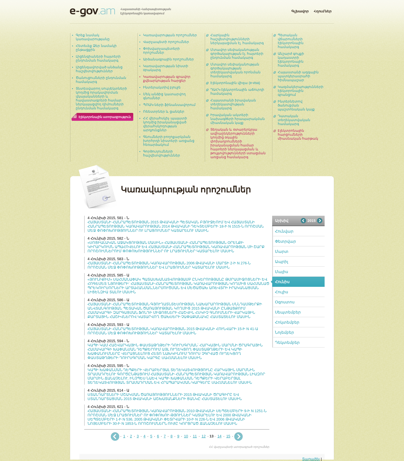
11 (195, 436)
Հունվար (284, 231)
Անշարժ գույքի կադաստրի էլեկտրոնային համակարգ (291, 59)
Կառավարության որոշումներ (170, 35)
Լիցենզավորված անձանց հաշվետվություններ (99, 69)
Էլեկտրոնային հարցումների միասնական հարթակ (298, 134)
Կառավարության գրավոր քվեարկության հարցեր (166, 79)
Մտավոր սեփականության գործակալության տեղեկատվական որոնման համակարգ (235, 70)
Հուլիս (281, 292)
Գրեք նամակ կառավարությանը (93, 37)
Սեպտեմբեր (288, 312)
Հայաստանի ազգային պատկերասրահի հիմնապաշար (298, 76)
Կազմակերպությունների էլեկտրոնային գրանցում (300, 91)
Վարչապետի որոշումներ (166, 42)
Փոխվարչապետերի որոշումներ (161, 50)
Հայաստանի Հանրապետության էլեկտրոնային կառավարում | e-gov (120, 12)
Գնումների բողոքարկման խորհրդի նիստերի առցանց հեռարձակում (168, 141)
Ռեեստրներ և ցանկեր (163, 111)
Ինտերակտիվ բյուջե (162, 87)
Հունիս (282, 282)
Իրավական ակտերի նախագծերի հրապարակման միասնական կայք (237, 119)
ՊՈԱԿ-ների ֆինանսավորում (169, 105)
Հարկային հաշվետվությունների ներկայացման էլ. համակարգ (237, 39)
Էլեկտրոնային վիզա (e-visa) (235, 83)
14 (219, 436)
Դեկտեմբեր (287, 342)
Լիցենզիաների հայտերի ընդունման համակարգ (98, 58)
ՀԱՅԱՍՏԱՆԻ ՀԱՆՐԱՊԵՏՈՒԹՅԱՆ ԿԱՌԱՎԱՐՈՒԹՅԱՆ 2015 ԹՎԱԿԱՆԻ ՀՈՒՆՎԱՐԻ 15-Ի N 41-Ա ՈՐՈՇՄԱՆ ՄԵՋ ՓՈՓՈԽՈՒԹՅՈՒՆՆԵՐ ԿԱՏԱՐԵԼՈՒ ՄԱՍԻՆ (173, 331)
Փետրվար (285, 241)
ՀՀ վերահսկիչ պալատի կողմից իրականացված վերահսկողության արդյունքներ (165, 124)
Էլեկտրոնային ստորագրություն (105, 117)
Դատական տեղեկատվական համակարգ (294, 120)
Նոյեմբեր (284, 332)
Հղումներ (322, 10)
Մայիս (281, 271)
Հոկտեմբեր (287, 322)
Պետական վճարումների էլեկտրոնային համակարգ (291, 41)
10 (186, 436)
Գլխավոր (300, 10)
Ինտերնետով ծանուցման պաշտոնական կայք (296, 105)
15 (228, 436)
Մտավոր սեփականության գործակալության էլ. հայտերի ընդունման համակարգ (236, 54)
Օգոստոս (285, 302)
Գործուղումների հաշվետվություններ (161, 153)
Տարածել (311, 459)
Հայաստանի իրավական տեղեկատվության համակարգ (233, 104)
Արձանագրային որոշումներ (168, 59)
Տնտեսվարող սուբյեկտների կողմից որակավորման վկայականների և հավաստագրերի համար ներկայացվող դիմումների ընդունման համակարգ (101, 98)
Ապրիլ (281, 261)
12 (203, 436)
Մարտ (281, 251)
